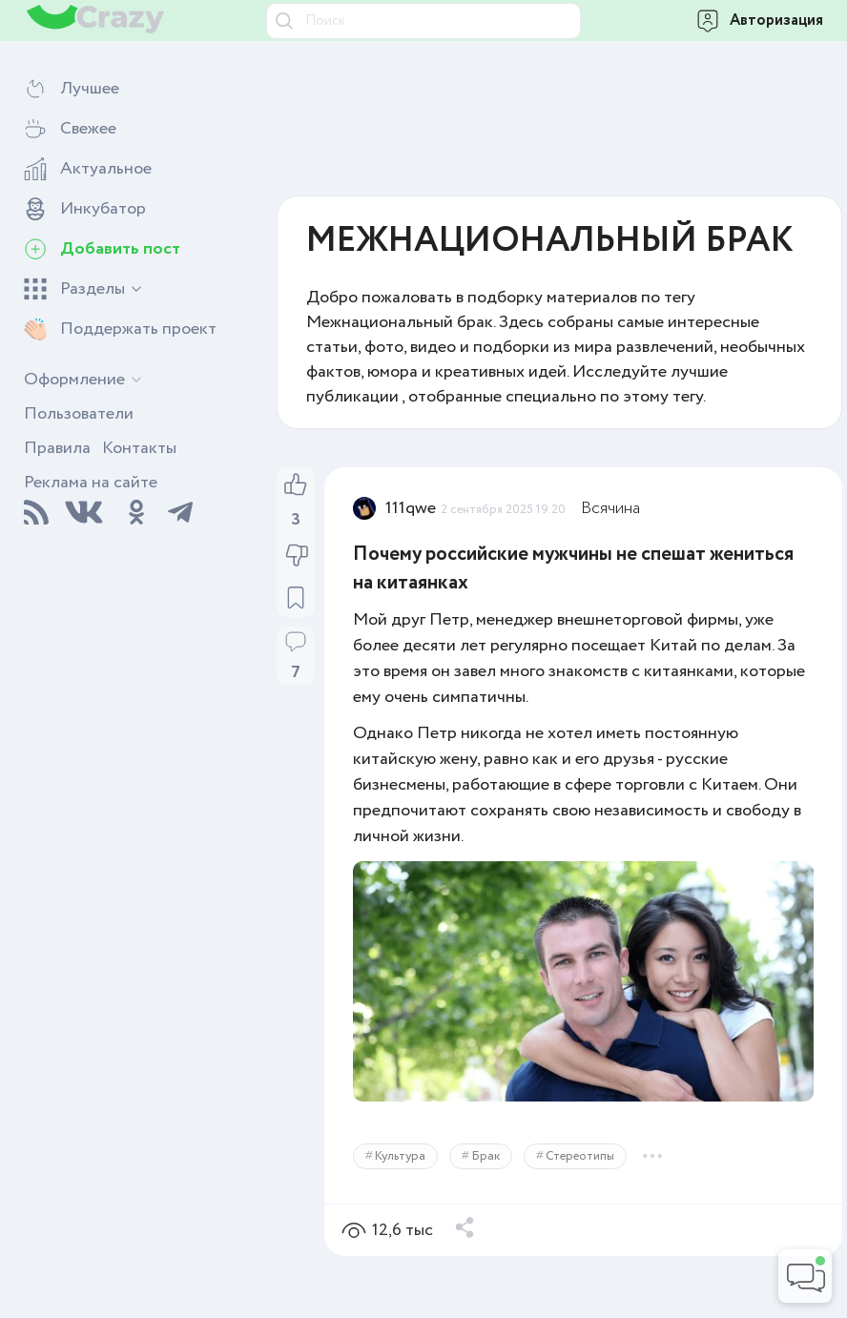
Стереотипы (580, 1156)
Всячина (610, 508)
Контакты (139, 448)
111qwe (410, 508)
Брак (485, 1156)
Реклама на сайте (90, 482)
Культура (400, 1156)
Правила (57, 448)
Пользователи (79, 414)
